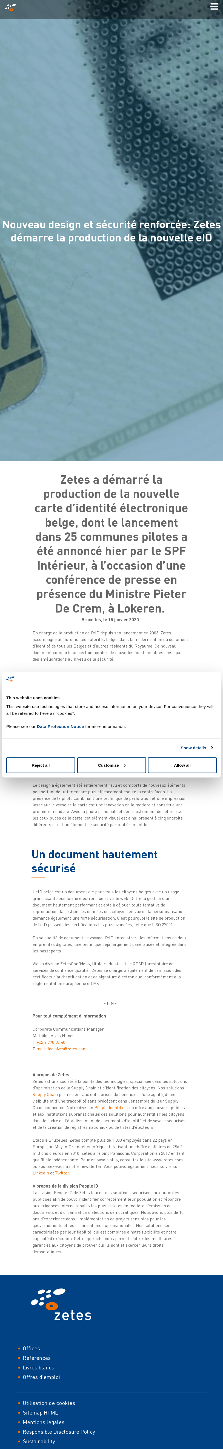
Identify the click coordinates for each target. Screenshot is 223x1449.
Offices (31, 1348)
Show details (193, 747)
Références (37, 1357)
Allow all (182, 765)
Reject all (41, 765)
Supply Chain (45, 1094)
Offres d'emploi (41, 1377)
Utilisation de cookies (49, 1403)
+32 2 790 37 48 (50, 1042)
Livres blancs (38, 1367)
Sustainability (39, 1441)
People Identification (114, 1107)
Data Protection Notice (60, 726)
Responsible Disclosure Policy (59, 1431)
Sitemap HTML (40, 1412)
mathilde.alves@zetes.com (61, 1048)
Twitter (62, 1173)
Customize (111, 765)
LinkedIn (41, 1173)
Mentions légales (43, 1422)
